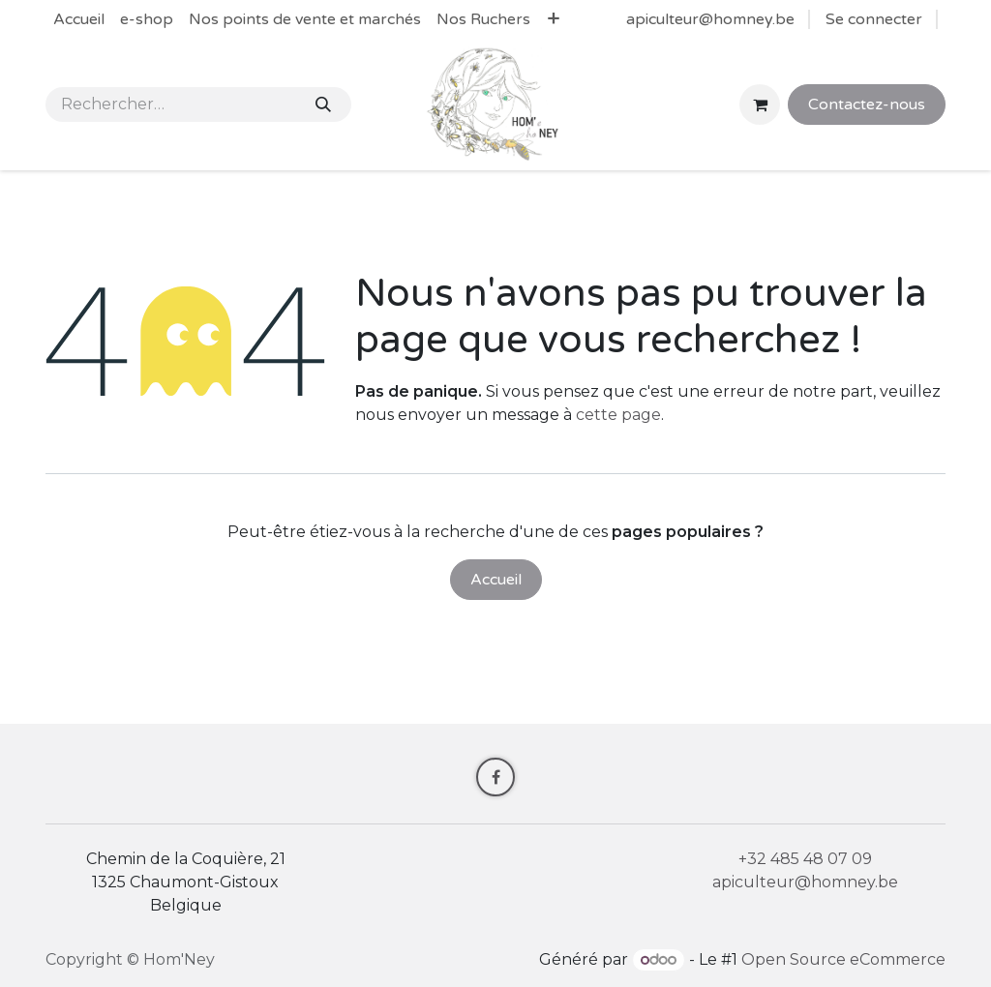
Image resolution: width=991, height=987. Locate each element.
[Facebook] (495, 777)
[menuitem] (78, 19)
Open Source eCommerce (843, 959)
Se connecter (874, 19)
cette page (618, 414)
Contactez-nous (866, 104)
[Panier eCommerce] (759, 104)
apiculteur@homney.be (710, 19)
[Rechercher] (323, 104)
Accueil (496, 579)
